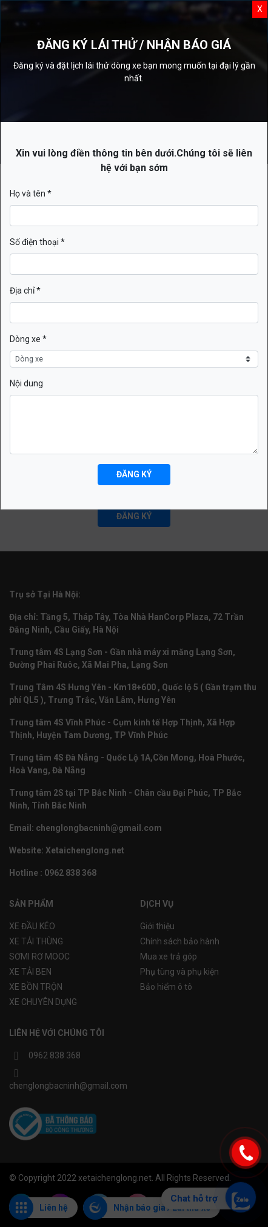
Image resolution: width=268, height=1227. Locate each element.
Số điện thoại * (37, 242)
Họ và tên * (31, 193)
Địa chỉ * (25, 290)
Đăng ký (134, 474)
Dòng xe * (28, 339)
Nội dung (26, 383)
